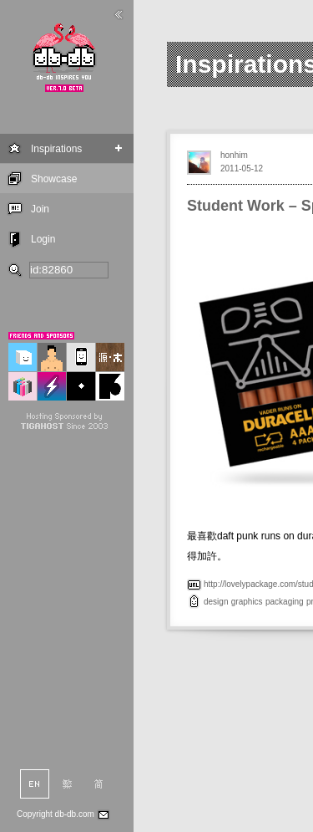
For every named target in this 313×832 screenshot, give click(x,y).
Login (43, 239)
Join (40, 209)
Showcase (54, 179)
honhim (234, 155)
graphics (247, 601)
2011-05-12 (241, 168)
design (216, 601)
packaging (284, 601)
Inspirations (56, 149)
